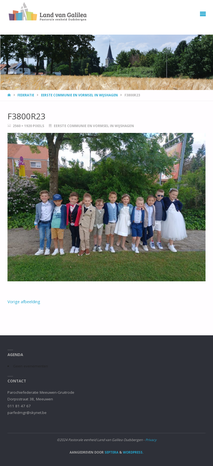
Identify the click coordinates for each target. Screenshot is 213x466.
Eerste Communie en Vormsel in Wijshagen (79, 95)
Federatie (25, 95)
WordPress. (133, 452)
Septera (111, 452)
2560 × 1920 (23, 125)
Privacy (150, 439)
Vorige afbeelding (23, 301)
